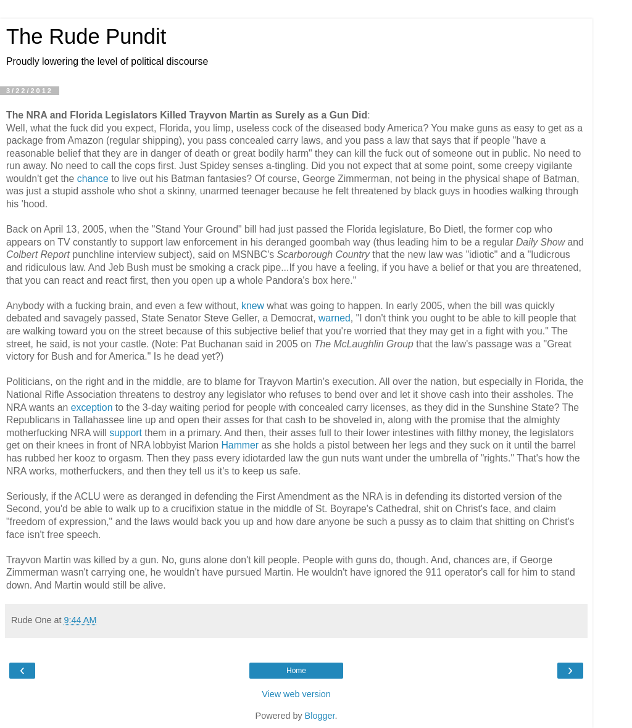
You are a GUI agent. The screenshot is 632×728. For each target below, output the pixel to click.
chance (93, 178)
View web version (296, 694)
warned (334, 318)
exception (92, 407)
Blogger (320, 716)
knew (252, 305)
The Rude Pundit (86, 36)
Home (296, 670)
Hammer (240, 445)
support (125, 433)
